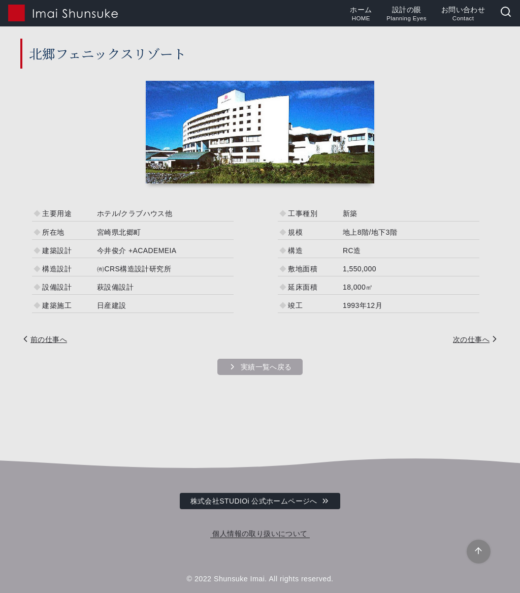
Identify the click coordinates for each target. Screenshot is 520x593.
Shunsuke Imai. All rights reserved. (274, 579)
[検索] (506, 12)
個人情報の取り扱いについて (259, 534)
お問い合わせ (463, 14)
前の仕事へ (48, 339)
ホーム (361, 14)
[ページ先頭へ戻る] (479, 552)
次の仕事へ (471, 339)
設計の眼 (406, 14)
